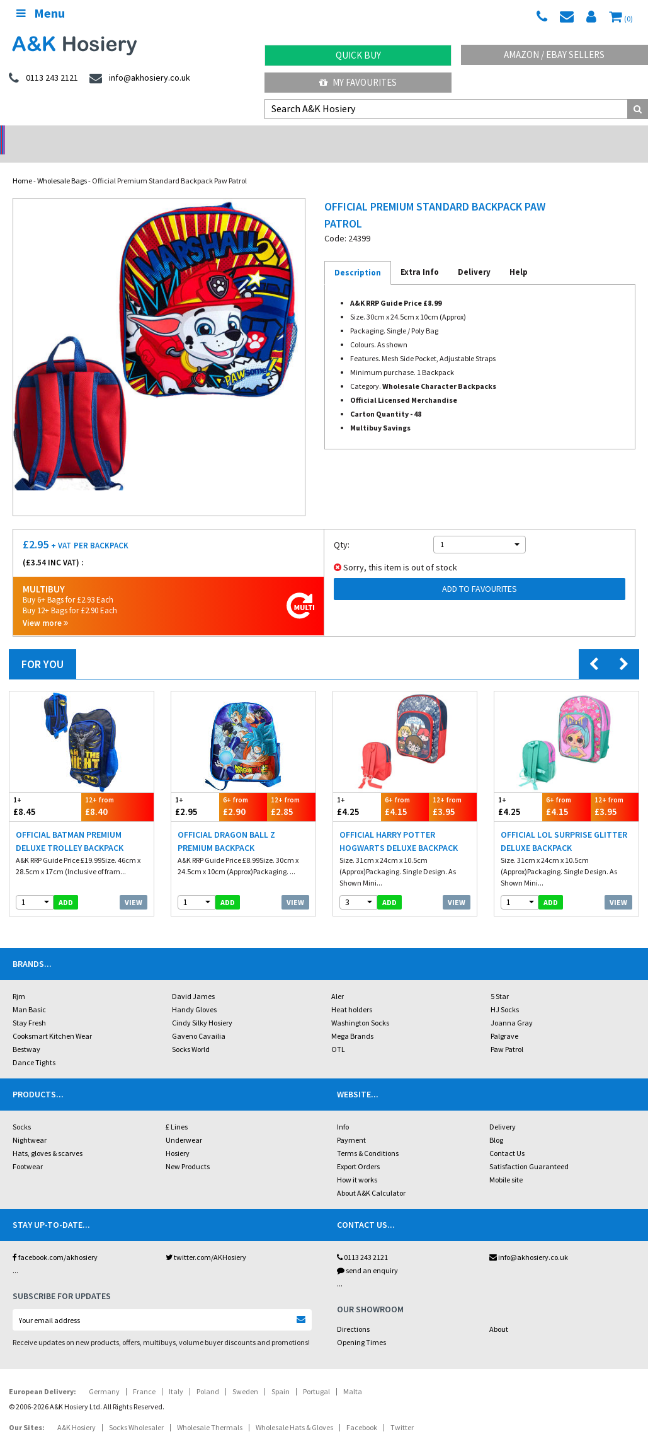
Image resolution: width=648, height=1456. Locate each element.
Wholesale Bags (62, 164)
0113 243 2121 (362, 1240)
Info (343, 1110)
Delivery (502, 1110)
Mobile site (506, 1163)
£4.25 (357, 790)
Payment (351, 1123)
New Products (188, 1150)
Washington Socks (360, 1006)
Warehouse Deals (405, 135)
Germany (104, 1375)
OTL (338, 1032)
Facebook (361, 1411)
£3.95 (453, 790)
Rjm (19, 980)
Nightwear (30, 1123)
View (133, 886)
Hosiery (178, 1136)
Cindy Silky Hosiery (202, 1006)
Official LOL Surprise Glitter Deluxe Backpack (564, 824)
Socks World (191, 1032)
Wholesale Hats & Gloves (294, 1411)
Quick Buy (358, 55)
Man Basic (29, 993)
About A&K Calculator (371, 1176)
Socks (22, 1110)
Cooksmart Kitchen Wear (52, 1019)
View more (45, 606)
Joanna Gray (512, 1006)
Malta (352, 1375)
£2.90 (243, 790)
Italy (176, 1375)
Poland (207, 1375)
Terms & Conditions (368, 1136)
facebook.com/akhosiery (55, 1240)
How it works (357, 1163)
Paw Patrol (507, 1032)
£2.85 (291, 790)
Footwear (28, 1150)
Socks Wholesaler (136, 1411)
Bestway (26, 1032)
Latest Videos (566, 135)
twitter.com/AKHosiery (206, 1240)
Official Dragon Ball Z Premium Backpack (226, 824)
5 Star (500, 980)
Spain (280, 1375)
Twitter (402, 1411)
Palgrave (504, 1019)
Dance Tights (34, 1046)
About (498, 1312)
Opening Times (361, 1326)
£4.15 (405, 790)
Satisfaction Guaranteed (529, 1150)
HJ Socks (505, 993)
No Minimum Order (81, 135)
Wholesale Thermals (209, 1411)
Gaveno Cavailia (198, 1019)
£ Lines (177, 1110)
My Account (243, 135)
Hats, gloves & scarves (47, 1136)
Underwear (184, 1123)
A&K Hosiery (76, 1411)
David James (193, 980)
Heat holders (351, 993)
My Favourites (358, 82)
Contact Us (507, 1136)
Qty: (342, 528)
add (66, 886)
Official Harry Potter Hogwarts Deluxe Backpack (398, 824)
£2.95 (195, 790)
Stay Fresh (29, 1006)
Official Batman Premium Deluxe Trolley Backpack (69, 824)
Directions (353, 1312)
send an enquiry (367, 1254)
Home (22, 164)
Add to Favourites (479, 572)
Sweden (245, 1375)
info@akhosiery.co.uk (528, 1240)
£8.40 (117, 790)
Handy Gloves (194, 993)
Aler (337, 980)
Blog (496, 1123)
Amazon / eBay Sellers (554, 55)
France (144, 1375)
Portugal (316, 1375)
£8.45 (45, 790)
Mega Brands (352, 1019)
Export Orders (358, 1150)
